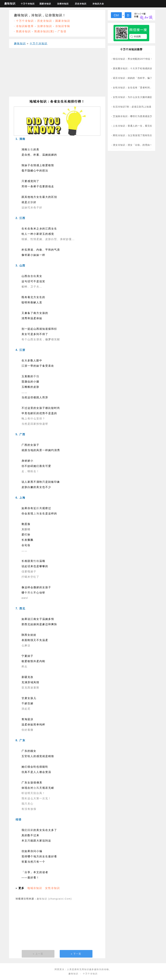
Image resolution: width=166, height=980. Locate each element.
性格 (36, 561)
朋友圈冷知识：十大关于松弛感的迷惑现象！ (137, 68)
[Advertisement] (57, 73)
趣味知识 (9, 3)
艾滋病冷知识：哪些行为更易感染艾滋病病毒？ (139, 116)
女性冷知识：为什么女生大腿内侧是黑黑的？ (137, 97)
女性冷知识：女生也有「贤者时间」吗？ (135, 87)
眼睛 (27, 529)
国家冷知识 (45, 3)
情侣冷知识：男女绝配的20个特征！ (133, 59)
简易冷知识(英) (44, 31)
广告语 (62, 31)
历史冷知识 (80, 3)
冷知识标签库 (25, 26)
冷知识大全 (98, 3)
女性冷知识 (52, 888)
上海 (36, 513)
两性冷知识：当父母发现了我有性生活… (135, 135)
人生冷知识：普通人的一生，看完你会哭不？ (137, 125)
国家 (30, 830)
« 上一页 (38, 953)
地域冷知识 (34, 888)
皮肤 (30, 202)
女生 (30, 149)
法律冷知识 (63, 3)
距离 (39, 508)
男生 (30, 592)
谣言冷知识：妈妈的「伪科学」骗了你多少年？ (139, 78)
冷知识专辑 (62, 26)
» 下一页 (76, 953)
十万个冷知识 (28, 3)
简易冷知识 (23, 31)
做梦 (48, 339)
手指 (36, 376)
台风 (36, 787)
